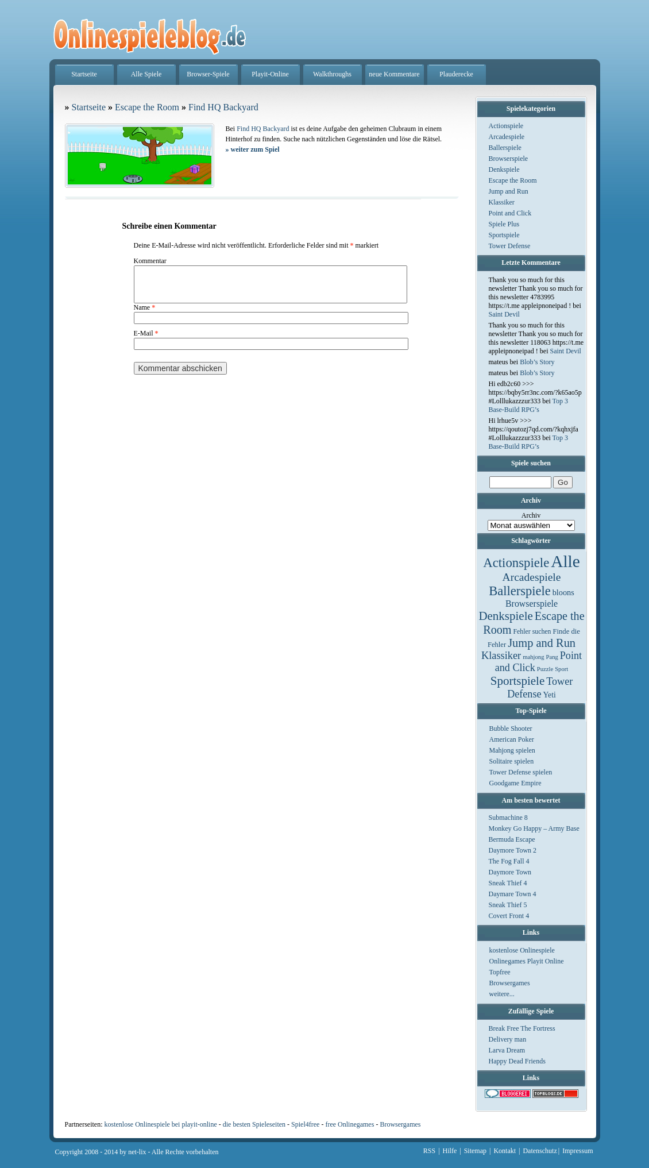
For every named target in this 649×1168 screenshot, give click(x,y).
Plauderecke (456, 74)
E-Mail (146, 340)
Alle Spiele (146, 74)
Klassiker (502, 202)
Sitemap (475, 1151)
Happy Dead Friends (517, 1061)
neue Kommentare (394, 74)
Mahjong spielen (512, 750)
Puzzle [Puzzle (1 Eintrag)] (545, 669)
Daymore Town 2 (513, 850)
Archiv (530, 515)
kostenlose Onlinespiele (522, 950)
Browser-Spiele (208, 74)
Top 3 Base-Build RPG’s (529, 405)
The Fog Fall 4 (509, 861)
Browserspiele (508, 159)
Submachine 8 (508, 818)
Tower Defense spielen (521, 772)
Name (145, 314)
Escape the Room (513, 180)
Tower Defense (510, 246)
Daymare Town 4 (512, 894)
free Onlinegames (349, 1124)
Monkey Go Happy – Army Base (534, 828)
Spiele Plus (504, 224)
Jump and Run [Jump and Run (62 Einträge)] (541, 643)
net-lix (137, 1152)
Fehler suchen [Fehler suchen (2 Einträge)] (532, 631)
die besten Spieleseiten (254, 1124)
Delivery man (508, 1039)
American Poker (511, 739)
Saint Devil (504, 314)
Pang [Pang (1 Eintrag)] (552, 657)
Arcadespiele (507, 137)
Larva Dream (507, 1050)
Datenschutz (540, 1151)
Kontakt (504, 1151)
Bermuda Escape (512, 839)
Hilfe (450, 1151)
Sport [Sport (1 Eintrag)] (561, 669)
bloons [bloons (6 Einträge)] (563, 592)
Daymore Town (510, 872)
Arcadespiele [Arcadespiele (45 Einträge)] (532, 577)
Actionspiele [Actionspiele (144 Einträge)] (516, 563)
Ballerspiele (505, 148)
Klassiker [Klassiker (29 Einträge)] (501, 655)
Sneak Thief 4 (508, 883)
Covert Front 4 (509, 916)
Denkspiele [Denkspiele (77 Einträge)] (505, 616)
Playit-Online (270, 74)
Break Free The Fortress (522, 1028)
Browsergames (509, 983)
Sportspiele (504, 235)
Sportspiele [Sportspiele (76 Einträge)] (517, 681)
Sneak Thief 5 (508, 905)
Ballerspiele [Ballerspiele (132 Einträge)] (519, 591)
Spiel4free (305, 1124)
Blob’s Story (537, 362)
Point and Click (510, 213)
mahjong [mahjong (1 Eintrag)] (533, 657)
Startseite (84, 74)
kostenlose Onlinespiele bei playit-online (160, 1124)
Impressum (577, 1151)
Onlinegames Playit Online (526, 961)
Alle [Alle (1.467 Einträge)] (565, 561)
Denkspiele (504, 169)
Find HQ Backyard (223, 107)
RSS (429, 1151)
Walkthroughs (332, 74)
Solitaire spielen (511, 761)
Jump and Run (508, 191)
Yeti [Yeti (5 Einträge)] (549, 695)
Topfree (500, 972)
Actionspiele (506, 126)
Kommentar (150, 261)
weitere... (502, 994)
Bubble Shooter (510, 728)
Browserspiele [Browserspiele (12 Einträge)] (531, 603)
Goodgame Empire (515, 783)
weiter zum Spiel (253, 149)
